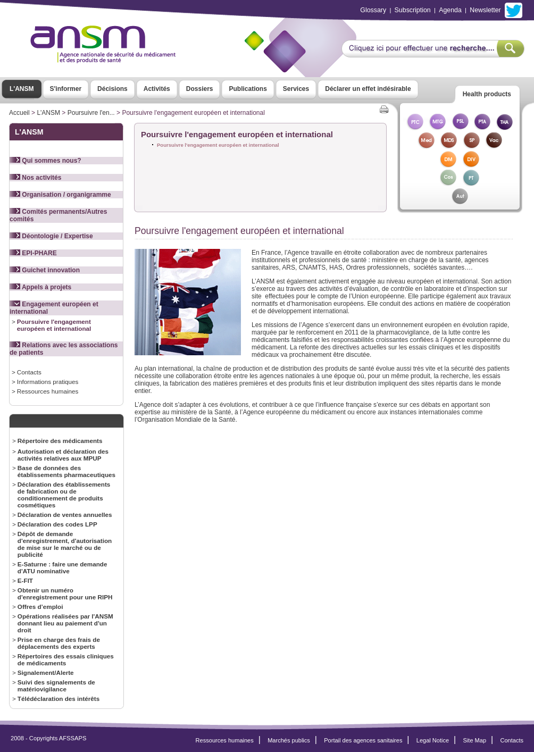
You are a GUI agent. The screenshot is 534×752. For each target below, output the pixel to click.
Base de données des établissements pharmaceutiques (66, 471)
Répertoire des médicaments (60, 440)
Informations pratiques (47, 381)
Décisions (112, 89)
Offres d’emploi (40, 606)
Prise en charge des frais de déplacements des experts (59, 643)
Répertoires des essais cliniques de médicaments (66, 659)
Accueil (19, 112)
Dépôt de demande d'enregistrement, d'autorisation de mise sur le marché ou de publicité (65, 544)
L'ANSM (22, 89)
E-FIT (25, 580)
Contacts (29, 372)
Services (296, 89)
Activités (157, 89)
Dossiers (199, 89)
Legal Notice (432, 740)
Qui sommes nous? (45, 160)
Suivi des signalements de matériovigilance (56, 685)
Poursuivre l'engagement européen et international (54, 325)
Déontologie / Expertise (51, 236)
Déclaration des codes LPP (57, 524)
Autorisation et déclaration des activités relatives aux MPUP (63, 455)
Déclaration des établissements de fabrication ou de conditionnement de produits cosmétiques (64, 494)
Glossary (373, 10)
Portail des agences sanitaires (363, 740)
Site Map (475, 740)
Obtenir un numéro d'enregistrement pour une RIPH (65, 593)
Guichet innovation (45, 270)
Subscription (413, 10)
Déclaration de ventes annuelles (65, 514)
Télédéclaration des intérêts (58, 698)
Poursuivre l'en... (91, 112)
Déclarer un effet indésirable (368, 89)
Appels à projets (40, 287)
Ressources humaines (47, 391)
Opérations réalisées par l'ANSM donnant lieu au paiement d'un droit (65, 623)
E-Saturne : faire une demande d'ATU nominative (62, 567)
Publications (247, 89)
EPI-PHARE (33, 253)
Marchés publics (289, 740)
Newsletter (485, 10)
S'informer (66, 89)
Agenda (450, 10)
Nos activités (35, 177)
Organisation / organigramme (60, 194)
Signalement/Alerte (46, 672)
